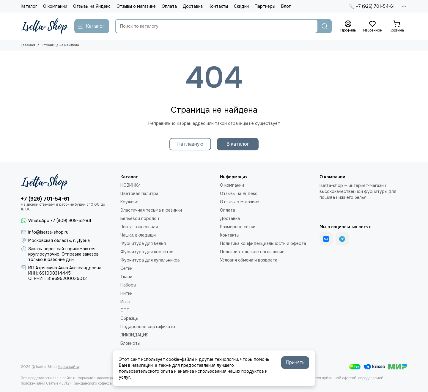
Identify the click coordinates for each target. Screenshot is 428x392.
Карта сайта (68, 366)
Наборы (128, 285)
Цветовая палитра (139, 193)
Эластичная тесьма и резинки (151, 210)
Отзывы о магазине (136, 6)
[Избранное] (372, 26)
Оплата (169, 6)
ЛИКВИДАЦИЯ (134, 335)
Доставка (193, 6)
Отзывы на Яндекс (92, 6)
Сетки (126, 268)
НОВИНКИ (130, 185)
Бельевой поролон (139, 218)
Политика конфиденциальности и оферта (263, 243)
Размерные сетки (237, 226)
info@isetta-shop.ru (48, 232)
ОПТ (125, 310)
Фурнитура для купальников (150, 260)
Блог (286, 6)
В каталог (237, 144)
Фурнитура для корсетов (147, 251)
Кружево (129, 201)
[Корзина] (396, 26)
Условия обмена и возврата (248, 260)
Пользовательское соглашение (252, 251)
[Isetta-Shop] (44, 26)
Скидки (241, 6)
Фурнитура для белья (143, 243)
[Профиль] (348, 26)
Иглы (125, 301)
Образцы (129, 318)
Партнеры (265, 6)
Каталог (29, 6)
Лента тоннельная (139, 226)
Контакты (218, 6)
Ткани (126, 276)
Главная (28, 45)
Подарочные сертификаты (147, 326)
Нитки (126, 293)
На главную (190, 144)
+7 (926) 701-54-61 (372, 6)
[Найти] (324, 26)
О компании (55, 6)
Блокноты (130, 343)
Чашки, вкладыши (138, 235)
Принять (295, 362)
